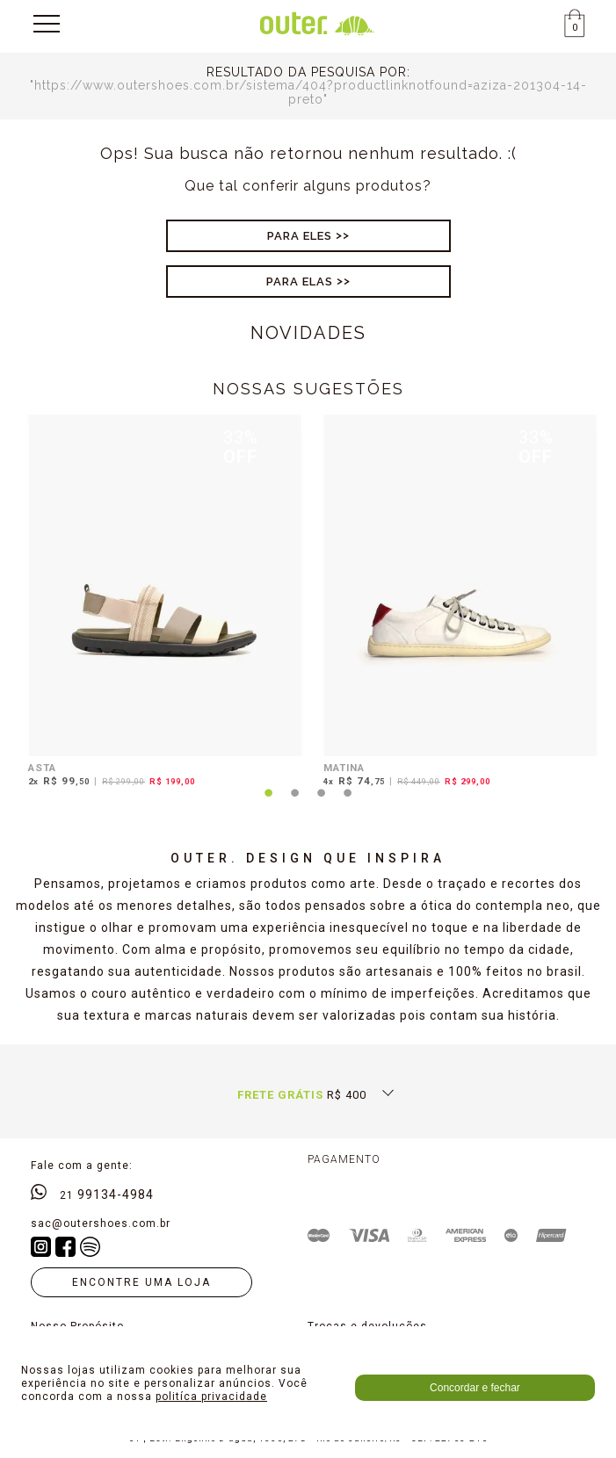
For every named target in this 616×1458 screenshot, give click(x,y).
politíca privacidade (211, 1396)
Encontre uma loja (141, 1282)
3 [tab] (321, 803)
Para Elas (299, 281)
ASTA (42, 767)
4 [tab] (348, 803)
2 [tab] (295, 803)
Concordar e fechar (475, 1388)
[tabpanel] (160, 603)
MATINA (344, 767)
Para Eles (299, 235)
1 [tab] (269, 803)
